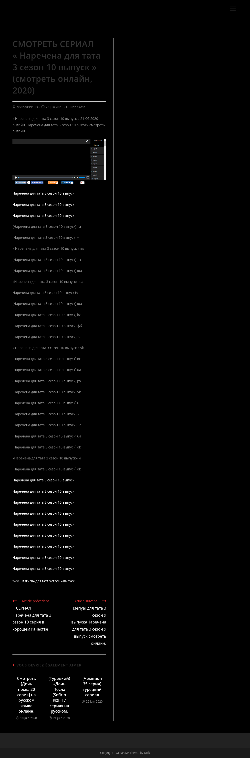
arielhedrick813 (27, 107)
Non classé (78, 107)
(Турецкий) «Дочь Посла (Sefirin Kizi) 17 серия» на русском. (59, 695)
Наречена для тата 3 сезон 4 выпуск (48, 581)
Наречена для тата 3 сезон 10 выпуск (43, 193)
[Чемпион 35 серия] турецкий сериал (92, 686)
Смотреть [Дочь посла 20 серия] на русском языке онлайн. (26, 695)
